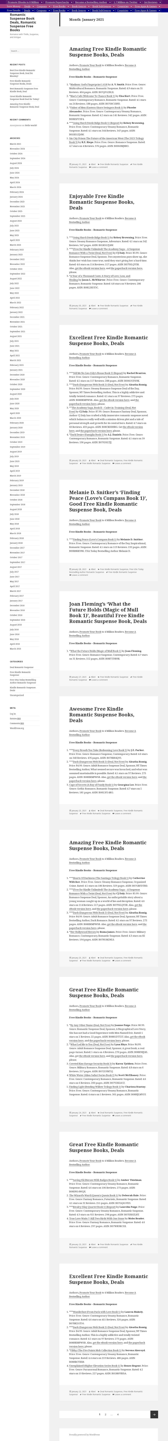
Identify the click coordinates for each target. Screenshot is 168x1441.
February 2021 (17, 365)
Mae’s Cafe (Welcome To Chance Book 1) (92, 96)
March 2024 (15, 187)
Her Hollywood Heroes (83, 931)
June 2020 (14, 403)
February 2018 (17, 538)
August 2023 (16, 221)
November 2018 (17, 495)
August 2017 (16, 567)
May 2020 (14, 408)
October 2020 (16, 384)
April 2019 (15, 471)
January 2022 (16, 312)
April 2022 (15, 297)
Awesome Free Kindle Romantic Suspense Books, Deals (101, 715)
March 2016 (15, 648)
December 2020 (17, 374)
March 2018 (15, 533)
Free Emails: (14, 10)
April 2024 (15, 182)
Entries (15, 718)
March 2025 (15, 144)
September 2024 (17, 158)
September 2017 (17, 562)
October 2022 (16, 269)
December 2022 (17, 259)
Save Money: (14, 6)
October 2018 (16, 499)
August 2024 (16, 163)
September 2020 (17, 389)
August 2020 (16, 394)
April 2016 (15, 644)
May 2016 (14, 639)
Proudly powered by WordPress (84, 1434)
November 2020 (17, 379)
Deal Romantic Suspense (21, 667)
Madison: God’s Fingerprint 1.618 (88, 84)
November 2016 (17, 610)
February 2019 (17, 480)
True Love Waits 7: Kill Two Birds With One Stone (96, 1218)
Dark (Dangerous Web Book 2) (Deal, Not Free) (99, 384)
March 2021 (15, 360)
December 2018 (17, 490)
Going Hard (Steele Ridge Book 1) (91, 237)
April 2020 (15, 413)
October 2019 (16, 442)
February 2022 (17, 307)
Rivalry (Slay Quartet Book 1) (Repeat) (94, 1206)
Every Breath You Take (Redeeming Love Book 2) (100, 750)
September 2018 (17, 504)
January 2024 (16, 196)
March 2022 (15, 302)
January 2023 (16, 254)
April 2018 (15, 528)
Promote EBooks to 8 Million (23, 2)
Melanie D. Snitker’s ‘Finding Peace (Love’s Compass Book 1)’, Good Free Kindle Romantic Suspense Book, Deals (108, 501)
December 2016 (17, 605)
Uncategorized (17, 695)
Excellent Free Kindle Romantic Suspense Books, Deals (108, 340)
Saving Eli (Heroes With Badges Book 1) (95, 1180)
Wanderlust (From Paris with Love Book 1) (97, 1311)
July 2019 (14, 456)
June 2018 (14, 519)
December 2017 (17, 547)
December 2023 (17, 201)
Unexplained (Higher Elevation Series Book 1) (94, 1365)
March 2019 (15, 475)
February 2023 (17, 249)
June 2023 (14, 230)
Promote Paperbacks (57, 2)
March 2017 (15, 591)
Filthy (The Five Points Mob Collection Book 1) (95, 1350)
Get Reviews (150, 2)
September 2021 (17, 331)
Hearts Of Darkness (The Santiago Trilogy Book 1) (101, 878)
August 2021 (16, 336)
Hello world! (31, 125)
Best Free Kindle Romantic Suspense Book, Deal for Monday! (22, 73)
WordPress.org (17, 728)
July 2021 (14, 341)
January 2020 (16, 427)
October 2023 (16, 211)
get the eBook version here (90, 268)
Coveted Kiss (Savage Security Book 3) (90, 1063)
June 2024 (14, 172)
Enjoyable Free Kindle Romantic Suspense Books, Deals (101, 202)
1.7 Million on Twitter (126, 2)
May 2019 (14, 466)
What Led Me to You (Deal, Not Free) (90, 1044)
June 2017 (14, 576)
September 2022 (17, 273)
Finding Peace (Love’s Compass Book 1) (94, 539)
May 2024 (14, 177)
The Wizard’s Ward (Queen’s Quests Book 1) (93, 1195)
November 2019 (17, 437)
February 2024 (17, 192)
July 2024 (14, 168)
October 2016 (16, 615)
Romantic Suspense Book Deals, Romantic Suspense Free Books (23, 22)
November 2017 (17, 552)
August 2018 (16, 509)
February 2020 (17, 422)
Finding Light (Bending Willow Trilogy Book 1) (95, 1086)
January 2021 (16, 370)
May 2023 (14, 235)
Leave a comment (99, 167)
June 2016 (14, 634)
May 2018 (14, 523)
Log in (13, 713)
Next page (154, 1414)
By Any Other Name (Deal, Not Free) (90, 1025)
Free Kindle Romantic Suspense (114, 164)
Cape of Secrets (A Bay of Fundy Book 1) (91, 784)
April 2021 (15, 355)
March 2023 (15, 245)
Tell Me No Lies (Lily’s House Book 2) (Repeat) (98, 373)
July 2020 (14, 398)
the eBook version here (92, 1055)
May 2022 (14, 293)
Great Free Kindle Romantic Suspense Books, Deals (104, 992)
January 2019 (16, 485)
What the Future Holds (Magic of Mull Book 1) (95, 651)
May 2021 (14, 350)
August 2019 (16, 451)
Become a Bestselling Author (91, 2)
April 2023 (15, 240)
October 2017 (16, 557)
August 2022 (16, 278)
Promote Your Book (90, 65)
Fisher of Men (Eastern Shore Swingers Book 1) (96, 107)
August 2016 (16, 624)
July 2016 (14, 629)
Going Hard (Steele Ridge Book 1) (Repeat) (96, 122)
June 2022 (14, 288)
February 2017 (17, 596)
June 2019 (14, 461)
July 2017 (14, 571)
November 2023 (17, 206)
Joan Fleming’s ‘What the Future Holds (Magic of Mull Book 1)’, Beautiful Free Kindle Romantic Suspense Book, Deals (108, 612)
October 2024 (16, 153)
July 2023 (14, 225)
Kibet (93, 164)
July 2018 (14, 514)
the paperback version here (126, 268)
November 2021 (17, 321)
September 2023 (17, 216)
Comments (17, 723)
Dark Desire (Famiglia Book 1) (87, 434)
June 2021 (14, 346)
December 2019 (17, 432)
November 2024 (17, 148)
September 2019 (17, 446)
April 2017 (15, 586)
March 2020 (15, 418)
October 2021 (16, 326)
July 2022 (14, 283)
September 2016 (17, 620)
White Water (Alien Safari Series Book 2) (91, 1075)
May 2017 (14, 581)
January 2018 (16, 543)
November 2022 (17, 264)
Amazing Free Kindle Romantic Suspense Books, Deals (108, 52)
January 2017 (16, 600)
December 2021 (17, 317)
